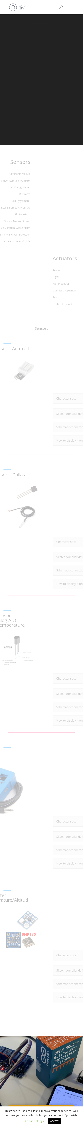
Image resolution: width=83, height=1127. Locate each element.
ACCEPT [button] (54, 1121)
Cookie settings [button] (34, 1121)
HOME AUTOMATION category (42, 1097)
